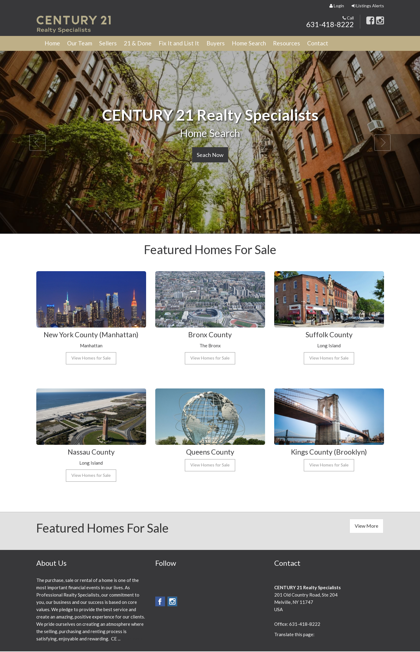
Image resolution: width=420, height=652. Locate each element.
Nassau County (91, 452)
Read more (132, 639)
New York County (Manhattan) (91, 335)
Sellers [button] (112, 43)
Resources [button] (299, 43)
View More (366, 526)
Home (53, 43)
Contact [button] (332, 43)
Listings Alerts (368, 5)
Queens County (210, 452)
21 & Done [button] (143, 43)
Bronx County (210, 335)
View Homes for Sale (91, 358)
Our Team (82, 43)
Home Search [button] (259, 43)
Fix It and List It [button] (186, 43)
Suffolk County (329, 335)
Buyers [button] (224, 43)
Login (336, 5)
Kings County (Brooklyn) (329, 452)
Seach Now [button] (210, 155)
